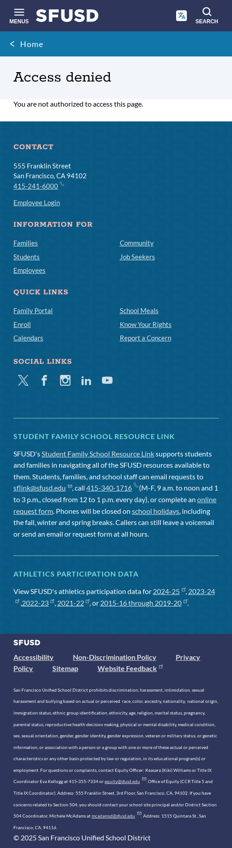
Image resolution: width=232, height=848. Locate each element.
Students (26, 257)
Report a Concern (145, 338)
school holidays (155, 511)
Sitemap (65, 668)
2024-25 (169, 591)
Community (137, 243)
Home (31, 44)
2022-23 (38, 602)
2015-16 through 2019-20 (143, 602)
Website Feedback (130, 668)
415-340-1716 (112, 487)
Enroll (22, 324)
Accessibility (33, 657)
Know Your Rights (146, 324)
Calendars (28, 338)
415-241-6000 (38, 185)
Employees (29, 270)
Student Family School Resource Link (98, 453)
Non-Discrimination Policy (114, 657)
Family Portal (33, 310)
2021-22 (73, 602)
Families (25, 243)
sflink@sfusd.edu (42, 487)
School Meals (139, 310)
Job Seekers (137, 257)
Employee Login (36, 202)
